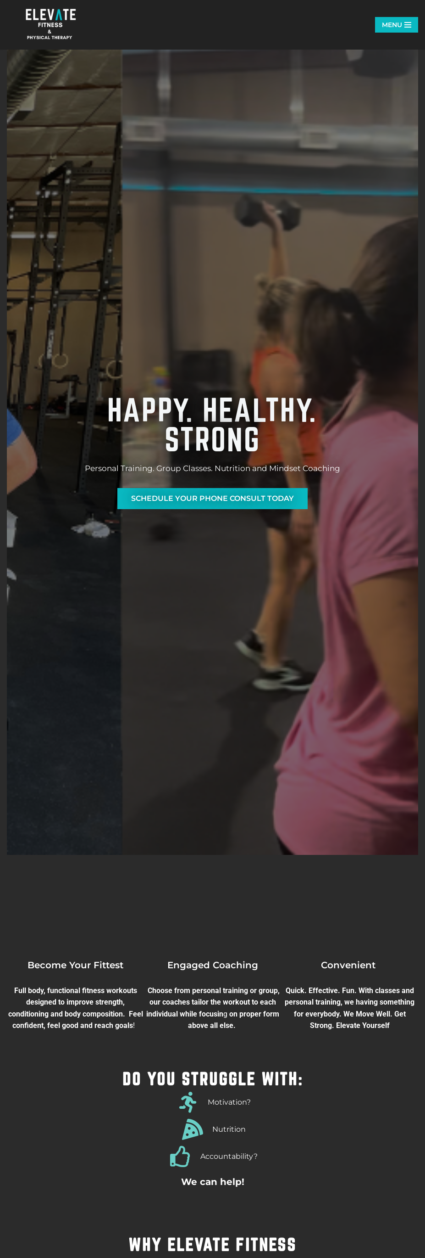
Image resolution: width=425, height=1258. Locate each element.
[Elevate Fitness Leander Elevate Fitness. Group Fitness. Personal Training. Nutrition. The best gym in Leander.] (53, 24)
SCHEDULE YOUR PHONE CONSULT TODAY (212, 498)
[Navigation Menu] (396, 25)
